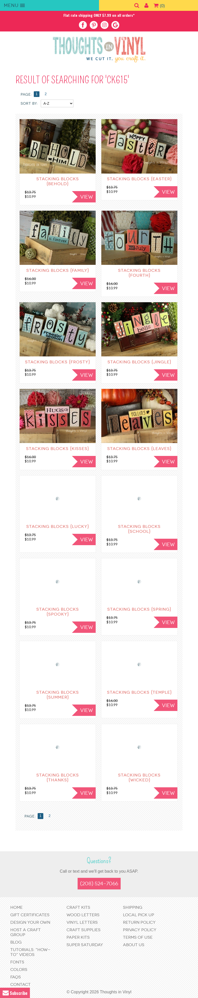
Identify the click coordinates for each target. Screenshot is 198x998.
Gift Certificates (30, 914)
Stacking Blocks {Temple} (139, 692)
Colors (18, 969)
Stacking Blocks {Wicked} (139, 777)
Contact (20, 984)
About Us (133, 944)
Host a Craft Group (25, 932)
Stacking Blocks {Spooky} (57, 612)
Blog (16, 942)
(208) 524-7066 (99, 884)
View (86, 462)
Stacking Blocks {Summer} (57, 695)
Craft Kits (78, 907)
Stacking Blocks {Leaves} (139, 448)
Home (16, 907)
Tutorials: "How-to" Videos (30, 952)
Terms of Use (138, 937)
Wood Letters (83, 914)
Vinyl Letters (82, 922)
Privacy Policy (139, 929)
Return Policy (139, 922)
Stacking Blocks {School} (139, 529)
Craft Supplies (84, 929)
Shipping (132, 907)
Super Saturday (85, 944)
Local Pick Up (138, 914)
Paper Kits (78, 937)
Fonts (17, 962)
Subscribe (15, 993)
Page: (30, 816)
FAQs (15, 977)
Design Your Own (30, 922)
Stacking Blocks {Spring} (139, 609)
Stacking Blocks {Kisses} (57, 448)
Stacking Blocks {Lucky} (57, 526)
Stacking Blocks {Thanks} (57, 777)
